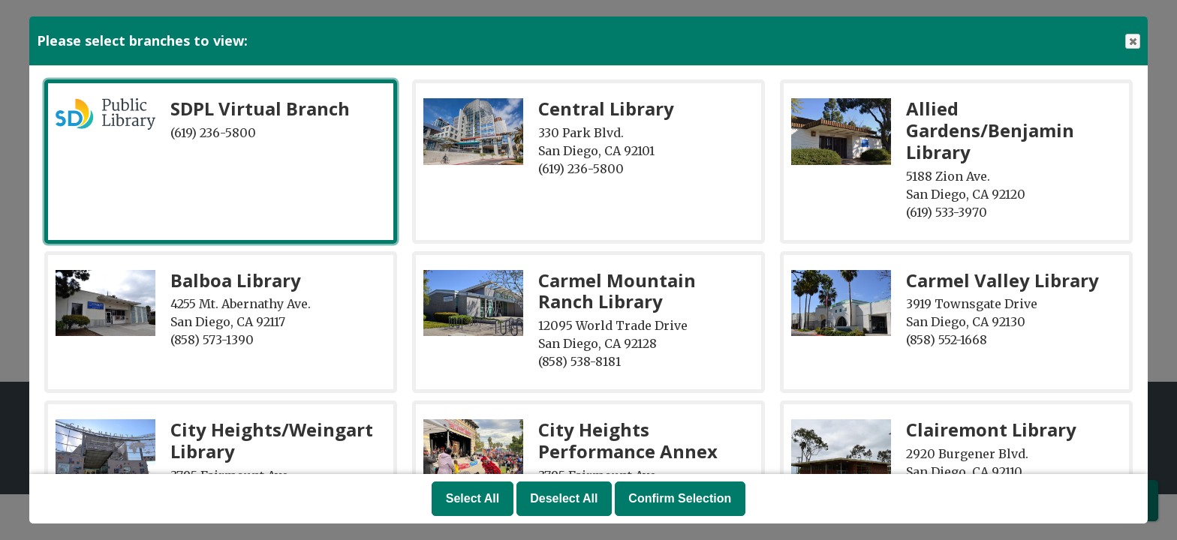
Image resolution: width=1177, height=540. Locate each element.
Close (1132, 41)
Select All (472, 498)
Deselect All (564, 498)
